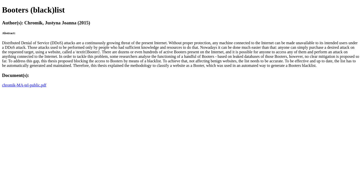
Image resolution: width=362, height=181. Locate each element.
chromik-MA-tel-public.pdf (24, 85)
